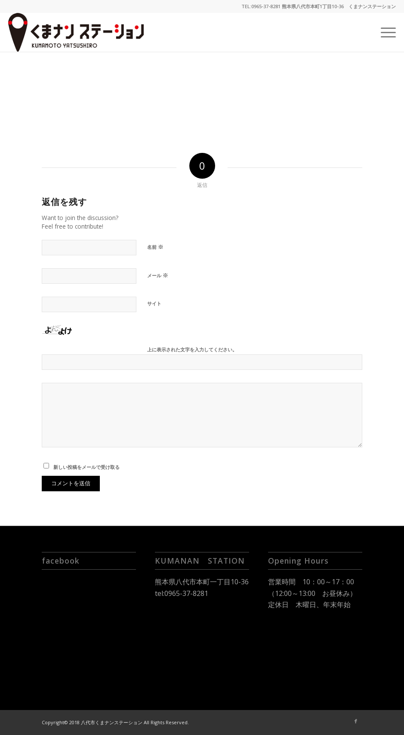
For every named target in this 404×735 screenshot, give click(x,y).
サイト (154, 303)
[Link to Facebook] (355, 721)
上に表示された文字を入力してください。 (192, 349)
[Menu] (384, 32)
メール (157, 275)
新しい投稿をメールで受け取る (86, 467)
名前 (155, 247)
